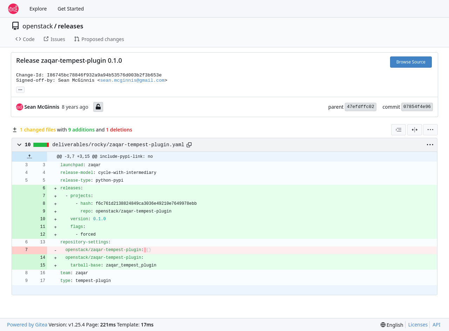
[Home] (13, 8)
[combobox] (398, 129)
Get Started (71, 8)
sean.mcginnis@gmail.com (132, 80)
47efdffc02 (360, 106)
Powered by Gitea (27, 324)
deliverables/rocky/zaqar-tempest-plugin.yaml (118, 145)
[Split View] (414, 129)
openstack (37, 25)
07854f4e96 (417, 106)
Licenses (418, 324)
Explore (38, 8)
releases (70, 25)
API (436, 324)
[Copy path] (189, 145)
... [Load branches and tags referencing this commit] (20, 89)
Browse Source (410, 62)
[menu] (430, 129)
